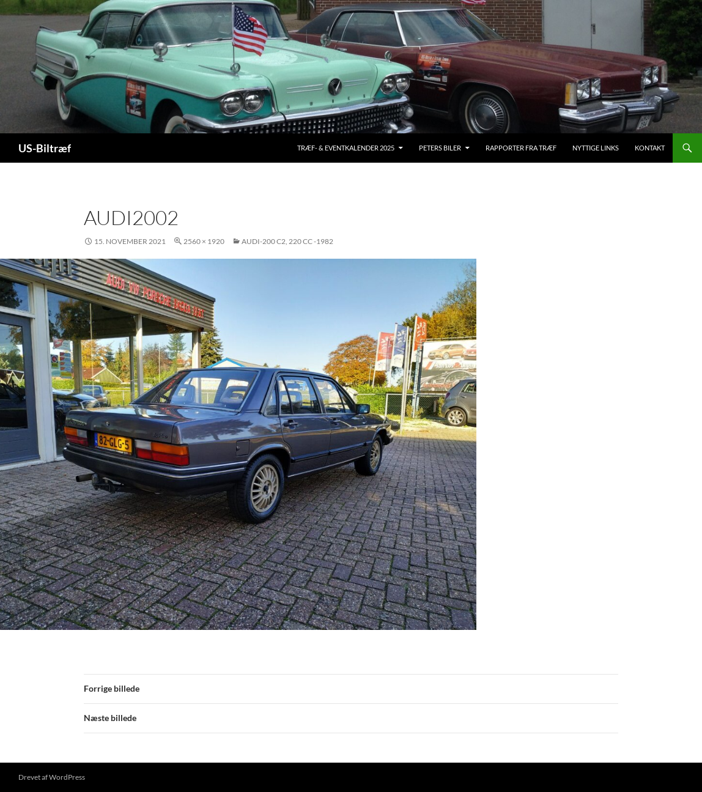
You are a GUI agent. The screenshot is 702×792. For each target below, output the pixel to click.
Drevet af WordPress (51, 777)
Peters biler (440, 148)
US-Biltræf (44, 148)
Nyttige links (595, 148)
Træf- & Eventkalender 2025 (345, 148)
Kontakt (650, 148)
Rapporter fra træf (521, 148)
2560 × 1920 (203, 241)
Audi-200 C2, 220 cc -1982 (287, 241)
